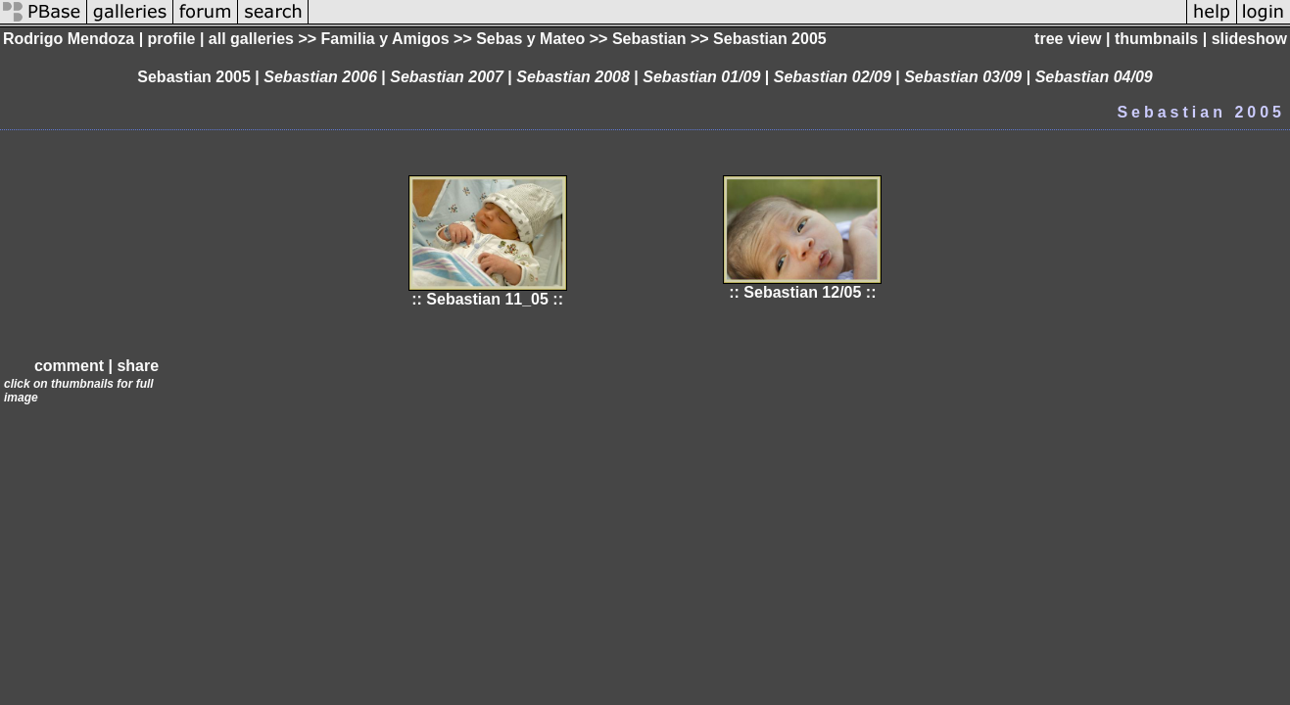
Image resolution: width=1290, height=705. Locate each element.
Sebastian (649, 38)
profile (172, 38)
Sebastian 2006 (320, 77)
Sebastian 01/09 (701, 77)
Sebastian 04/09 (1094, 77)
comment (69, 365)
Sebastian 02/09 (832, 77)
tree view (1067, 38)
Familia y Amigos (385, 38)
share (138, 365)
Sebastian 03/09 (963, 77)
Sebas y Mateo (530, 38)
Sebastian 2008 (573, 77)
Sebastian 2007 (446, 77)
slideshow (1249, 38)
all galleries (251, 38)
